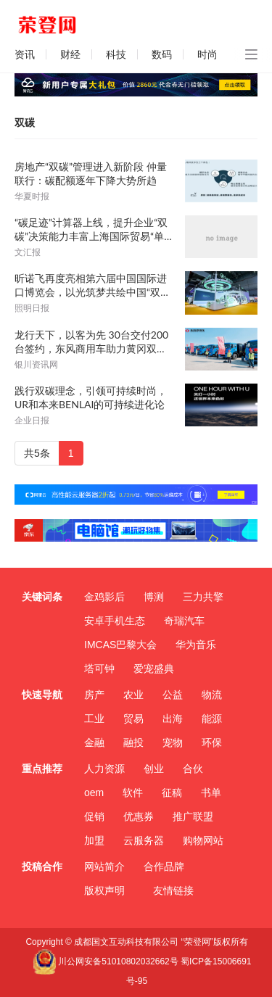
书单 (211, 792)
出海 (172, 718)
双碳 (25, 122)
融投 (133, 742)
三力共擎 (203, 597)
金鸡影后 (104, 597)
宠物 (172, 742)
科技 (116, 54)
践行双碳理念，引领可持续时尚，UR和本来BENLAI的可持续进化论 (91, 397)
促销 (94, 816)
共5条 (37, 453)
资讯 (25, 54)
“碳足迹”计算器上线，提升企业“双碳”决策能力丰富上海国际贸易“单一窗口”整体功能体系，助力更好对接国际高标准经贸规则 (92, 229)
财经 (70, 54)
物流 (212, 694)
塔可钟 (99, 668)
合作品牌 (164, 866)
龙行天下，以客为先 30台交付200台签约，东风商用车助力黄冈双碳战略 (91, 341)
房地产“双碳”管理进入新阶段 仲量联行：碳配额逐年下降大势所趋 (91, 173)
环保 (212, 742)
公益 (172, 694)
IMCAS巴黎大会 (120, 644)
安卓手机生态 (114, 620)
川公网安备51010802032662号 (105, 961)
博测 (154, 597)
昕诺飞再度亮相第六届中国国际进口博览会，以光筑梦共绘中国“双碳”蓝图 (91, 285)
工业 (94, 718)
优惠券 (138, 816)
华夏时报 (32, 196)
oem (94, 792)
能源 (212, 718)
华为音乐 (196, 644)
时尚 (207, 54)
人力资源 (104, 768)
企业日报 (32, 420)
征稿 (172, 792)
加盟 (94, 840)
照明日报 (32, 308)
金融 (94, 742)
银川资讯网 (36, 365)
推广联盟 (193, 816)
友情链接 (173, 890)
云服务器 (143, 840)
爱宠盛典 (153, 668)
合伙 (193, 768)
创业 (154, 768)
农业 (133, 694)
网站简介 (104, 866)
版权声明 (104, 890)
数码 (162, 54)
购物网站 (203, 840)
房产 (94, 694)
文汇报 (28, 252)
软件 (133, 792)
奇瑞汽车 (184, 620)
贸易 (133, 718)
